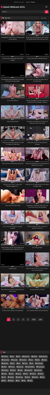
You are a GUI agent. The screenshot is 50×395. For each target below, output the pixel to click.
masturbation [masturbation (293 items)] (30, 366)
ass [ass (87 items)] (13, 356)
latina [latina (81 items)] (4, 366)
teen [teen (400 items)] (43, 377)
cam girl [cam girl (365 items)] (15, 359)
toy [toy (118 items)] (18, 380)
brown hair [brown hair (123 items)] (6, 359)
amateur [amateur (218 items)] (5, 356)
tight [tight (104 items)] (4, 380)
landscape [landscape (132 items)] (39, 363)
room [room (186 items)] (12, 373)
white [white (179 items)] (30, 380)
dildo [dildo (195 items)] (38, 359)
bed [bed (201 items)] (19, 356)
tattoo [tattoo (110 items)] (28, 377)
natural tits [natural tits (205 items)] (29, 370)
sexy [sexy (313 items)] (26, 373)
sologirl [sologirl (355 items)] (11, 377)
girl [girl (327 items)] (19, 363)
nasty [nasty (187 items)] (20, 370)
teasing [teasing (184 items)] (36, 377)
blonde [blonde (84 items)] (35, 356)
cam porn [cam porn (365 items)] (23, 359)
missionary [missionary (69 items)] (41, 366)
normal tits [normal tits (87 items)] (38, 370)
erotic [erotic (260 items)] (45, 359)
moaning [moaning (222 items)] (5, 370)
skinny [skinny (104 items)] (41, 373)
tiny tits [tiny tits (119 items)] (11, 380)
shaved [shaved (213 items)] (33, 373)
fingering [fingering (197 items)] (5, 363)
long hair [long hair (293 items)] (20, 366)
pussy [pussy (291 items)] (4, 373)
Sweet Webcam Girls (13, 6)
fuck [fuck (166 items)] (13, 363)
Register (33, 2)
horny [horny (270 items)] (25, 363)
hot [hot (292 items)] (32, 363)
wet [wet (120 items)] (24, 380)
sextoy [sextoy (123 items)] (19, 373)
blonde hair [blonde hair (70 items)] (44, 356)
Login (27, 2)
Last (40, 319)
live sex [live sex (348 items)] (12, 366)
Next (33, 319)
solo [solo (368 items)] (4, 377)
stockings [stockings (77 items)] (20, 377)
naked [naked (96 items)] (13, 370)
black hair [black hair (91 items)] (26, 356)
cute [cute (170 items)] (31, 359)
